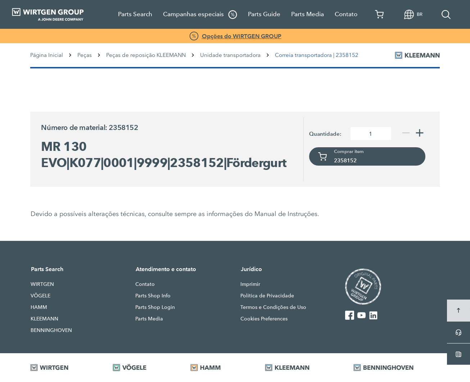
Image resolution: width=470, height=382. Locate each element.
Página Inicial (46, 55)
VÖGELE (40, 295)
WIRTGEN (42, 284)
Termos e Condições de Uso (273, 307)
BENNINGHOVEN (51, 330)
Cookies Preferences (264, 318)
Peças (84, 55)
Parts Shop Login (155, 307)
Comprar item (349, 151)
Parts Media (307, 14)
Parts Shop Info (153, 295)
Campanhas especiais (200, 14)
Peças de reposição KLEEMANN (146, 55)
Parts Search (135, 14)
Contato (346, 14)
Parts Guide (264, 14)
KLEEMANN (44, 318)
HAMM (39, 307)
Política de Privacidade (267, 295)
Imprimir (250, 284)
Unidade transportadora (230, 55)
